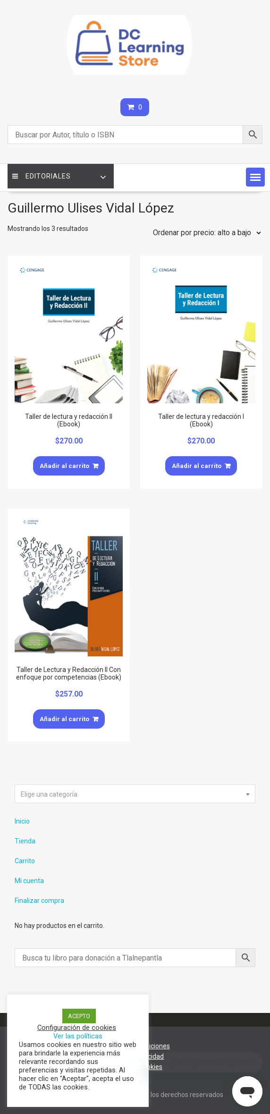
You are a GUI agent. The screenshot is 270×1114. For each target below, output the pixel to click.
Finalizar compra (39, 900)
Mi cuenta (29, 880)
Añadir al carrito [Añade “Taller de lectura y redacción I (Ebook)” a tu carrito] (196, 465)
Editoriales (41, 176)
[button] (255, 177)
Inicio (22, 821)
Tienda (25, 841)
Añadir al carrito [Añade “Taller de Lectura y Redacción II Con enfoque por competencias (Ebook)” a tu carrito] (64, 719)
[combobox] (135, 793)
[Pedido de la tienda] (204, 232)
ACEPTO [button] (79, 1016)
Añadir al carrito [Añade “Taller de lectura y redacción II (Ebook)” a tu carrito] (64, 465)
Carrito (25, 861)
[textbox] (134, 794)
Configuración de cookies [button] (76, 1027)
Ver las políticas (77, 1036)
